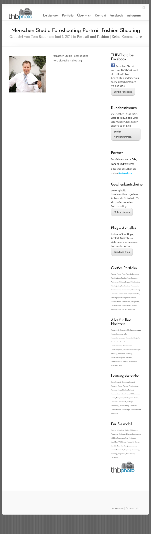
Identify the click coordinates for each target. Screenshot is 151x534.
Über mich (84, 15)
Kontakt (100, 15)
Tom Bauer (39, 36)
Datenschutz (132, 508)
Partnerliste (125, 173)
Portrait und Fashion (93, 36)
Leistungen (50, 15)
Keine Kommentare (127, 36)
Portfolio (68, 15)
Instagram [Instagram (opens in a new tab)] (133, 15)
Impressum (117, 508)
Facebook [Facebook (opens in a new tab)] (116, 15)
